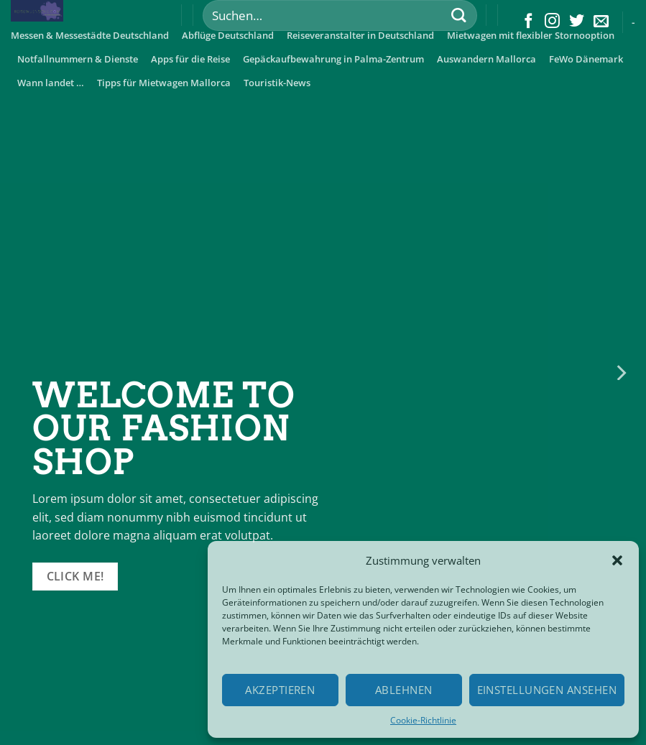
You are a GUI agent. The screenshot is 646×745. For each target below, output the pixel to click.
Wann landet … (50, 82)
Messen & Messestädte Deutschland (90, 35)
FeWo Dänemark (586, 58)
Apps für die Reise (190, 58)
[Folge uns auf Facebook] (528, 22)
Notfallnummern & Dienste (77, 58)
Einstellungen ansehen (547, 689)
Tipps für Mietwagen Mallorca (164, 82)
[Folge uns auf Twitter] (576, 22)
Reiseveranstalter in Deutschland (360, 35)
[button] (617, 560)
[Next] (620, 372)
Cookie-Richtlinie (423, 720)
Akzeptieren (280, 689)
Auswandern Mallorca (486, 58)
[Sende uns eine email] (601, 22)
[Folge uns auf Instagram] (552, 22)
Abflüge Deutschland (228, 35)
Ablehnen (404, 689)
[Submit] (458, 15)
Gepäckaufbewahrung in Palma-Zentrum (333, 58)
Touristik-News (277, 82)
